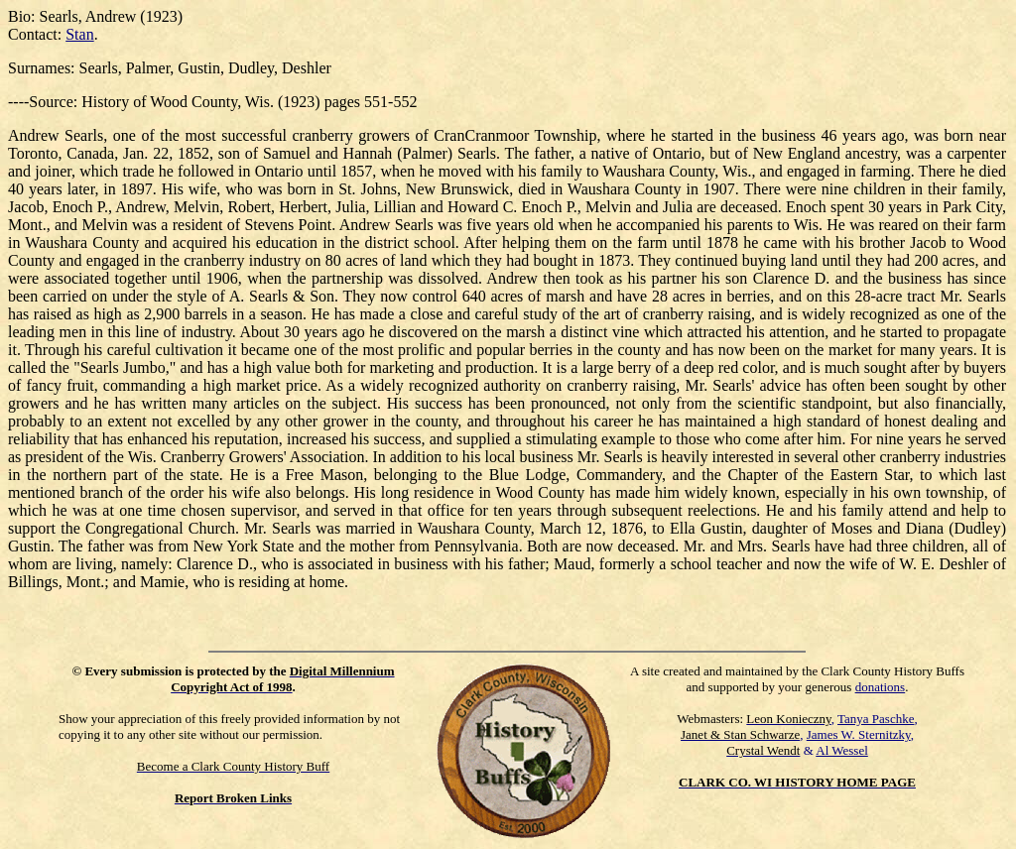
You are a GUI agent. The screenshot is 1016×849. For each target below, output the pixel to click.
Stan (79, 34)
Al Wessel (842, 750)
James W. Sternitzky (859, 734)
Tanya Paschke (875, 718)
